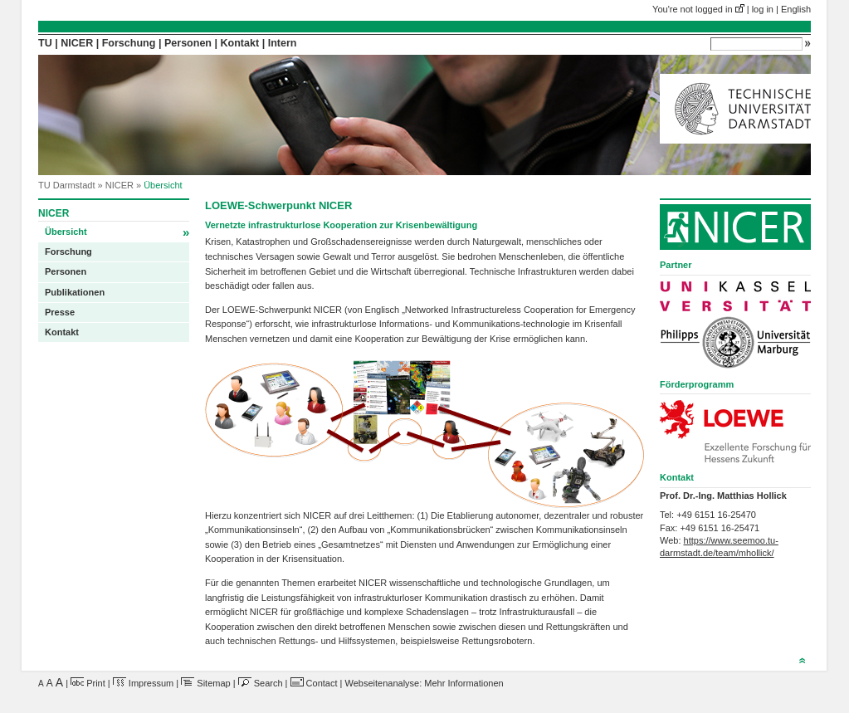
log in (762, 9)
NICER (77, 43)
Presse (60, 312)
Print (88, 683)
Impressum (143, 683)
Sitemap (205, 683)
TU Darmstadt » (71, 185)
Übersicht (117, 232)
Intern (282, 43)
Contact (314, 683)
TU (45, 43)
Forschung (129, 43)
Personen (188, 43)
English (796, 9)
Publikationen (75, 292)
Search (260, 683)
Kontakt (240, 43)
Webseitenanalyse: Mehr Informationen (424, 683)
